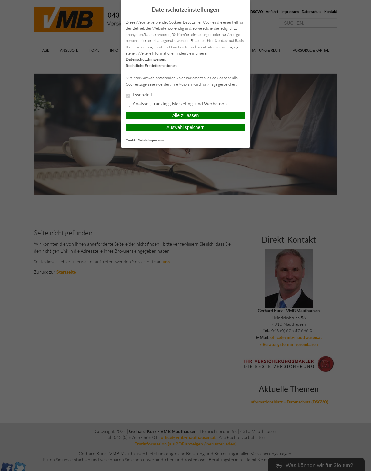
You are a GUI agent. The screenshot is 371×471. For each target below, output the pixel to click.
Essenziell (139, 95)
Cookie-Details (137, 140)
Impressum (156, 140)
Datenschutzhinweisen (145, 59)
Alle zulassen (185, 115)
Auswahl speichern (185, 127)
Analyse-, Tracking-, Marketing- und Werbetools (176, 104)
